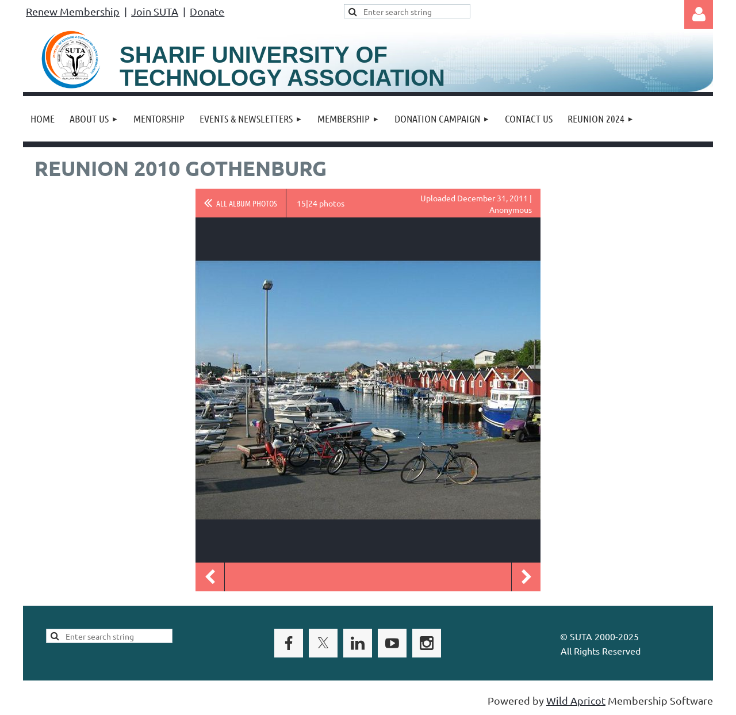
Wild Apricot (575, 700)
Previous (209, 577)
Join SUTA (154, 11)
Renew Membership (73, 11)
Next (526, 577)
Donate (207, 11)
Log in (698, 14)
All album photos (246, 203)
